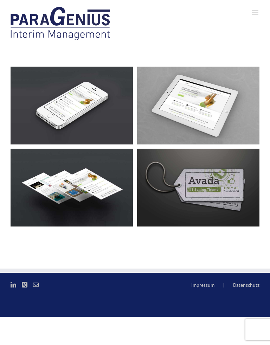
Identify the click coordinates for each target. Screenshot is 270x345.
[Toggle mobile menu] (255, 12)
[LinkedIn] (13, 285)
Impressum (202, 285)
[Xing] (24, 285)
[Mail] (36, 285)
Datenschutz (246, 285)
